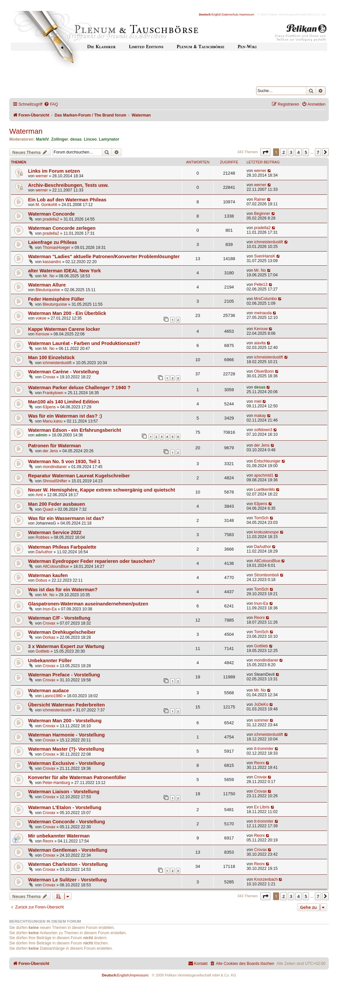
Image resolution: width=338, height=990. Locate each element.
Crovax (49, 377)
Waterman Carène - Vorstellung (63, 371)
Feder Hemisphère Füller (56, 299)
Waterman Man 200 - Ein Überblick (67, 313)
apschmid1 (264, 475)
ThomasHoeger (56, 247)
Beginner (262, 213)
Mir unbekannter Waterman (59, 835)
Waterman (26, 131)
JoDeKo (261, 704)
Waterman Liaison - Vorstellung (63, 791)
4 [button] (298, 152)
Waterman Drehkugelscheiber (61, 632)
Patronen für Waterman (54, 445)
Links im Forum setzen (54, 171)
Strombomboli (266, 575)
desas (76, 139)
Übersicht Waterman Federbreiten (66, 704)
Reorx (259, 617)
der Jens (50, 451)
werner (42, 176)
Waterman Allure (47, 285)
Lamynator (109, 139)
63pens (49, 407)
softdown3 (263, 429)
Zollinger (59, 139)
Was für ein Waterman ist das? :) (65, 416)
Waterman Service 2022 (55, 532)
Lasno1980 (52, 696)
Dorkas (49, 637)
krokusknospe (266, 532)
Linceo (90, 139)
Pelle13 (260, 284)
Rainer (260, 199)
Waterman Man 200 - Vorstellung (65, 720)
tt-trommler (263, 748)
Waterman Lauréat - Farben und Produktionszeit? (84, 343)
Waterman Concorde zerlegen (61, 228)
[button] (265, 152)
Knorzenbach (266, 879)
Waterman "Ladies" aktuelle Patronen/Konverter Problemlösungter (104, 256)
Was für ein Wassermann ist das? (66, 518)
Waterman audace (48, 690)
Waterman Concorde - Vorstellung (66, 821)
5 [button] (306, 152)
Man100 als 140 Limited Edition (63, 401)
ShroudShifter (55, 481)
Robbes (43, 537)
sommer (261, 720)
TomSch (261, 518)
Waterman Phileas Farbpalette (62, 547)
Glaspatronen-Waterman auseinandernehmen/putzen (88, 603)
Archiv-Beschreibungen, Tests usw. (68, 185)
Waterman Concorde (51, 214)
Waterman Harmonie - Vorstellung (66, 734)
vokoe (41, 318)
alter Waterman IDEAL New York (64, 270)
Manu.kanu (52, 421)
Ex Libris (261, 807)
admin (42, 435)
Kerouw (42, 334)
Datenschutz (230, 14)
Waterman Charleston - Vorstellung (68, 864)
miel (257, 401)
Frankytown (53, 393)
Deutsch (205, 14)
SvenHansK (264, 256)
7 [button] (318, 152)
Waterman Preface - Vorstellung (64, 674)
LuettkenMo (264, 489)
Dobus (41, 580)
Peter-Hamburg (56, 782)
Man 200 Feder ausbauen (56, 504)
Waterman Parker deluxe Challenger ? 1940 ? (79, 387)
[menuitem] (51, 104)
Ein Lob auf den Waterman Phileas (67, 199)
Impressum (246, 14)
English (216, 14)
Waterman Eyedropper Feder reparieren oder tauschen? (91, 561)
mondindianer (55, 466)
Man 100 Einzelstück (51, 357)
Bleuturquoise (48, 290)
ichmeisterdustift (268, 242)
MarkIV (42, 139)
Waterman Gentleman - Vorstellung (67, 850)
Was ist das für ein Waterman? (62, 589)
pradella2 (51, 219)
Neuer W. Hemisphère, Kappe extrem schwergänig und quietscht (101, 490)
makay (260, 415)
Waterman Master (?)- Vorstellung (66, 749)
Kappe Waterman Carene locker (64, 329)
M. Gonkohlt (46, 204)
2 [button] (283, 152)
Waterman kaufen (48, 575)
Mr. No (48, 276)
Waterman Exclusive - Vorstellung (66, 763)
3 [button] (291, 152)
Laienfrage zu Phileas (52, 242)
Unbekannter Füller (50, 660)
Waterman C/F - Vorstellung (59, 618)
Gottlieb (43, 651)
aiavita (260, 343)
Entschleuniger (267, 461)
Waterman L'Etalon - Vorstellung (64, 807)
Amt (39, 495)
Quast (48, 509)
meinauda (263, 313)
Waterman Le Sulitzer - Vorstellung (67, 879)
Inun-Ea (49, 609)
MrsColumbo (265, 298)
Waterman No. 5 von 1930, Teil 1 (64, 461)
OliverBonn (264, 371)
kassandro (52, 261)
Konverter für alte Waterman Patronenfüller (77, 777)
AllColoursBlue (56, 566)
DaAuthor (44, 552)
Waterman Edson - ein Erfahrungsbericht (74, 430)
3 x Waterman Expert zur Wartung (66, 646)
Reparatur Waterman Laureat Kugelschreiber (79, 475)
